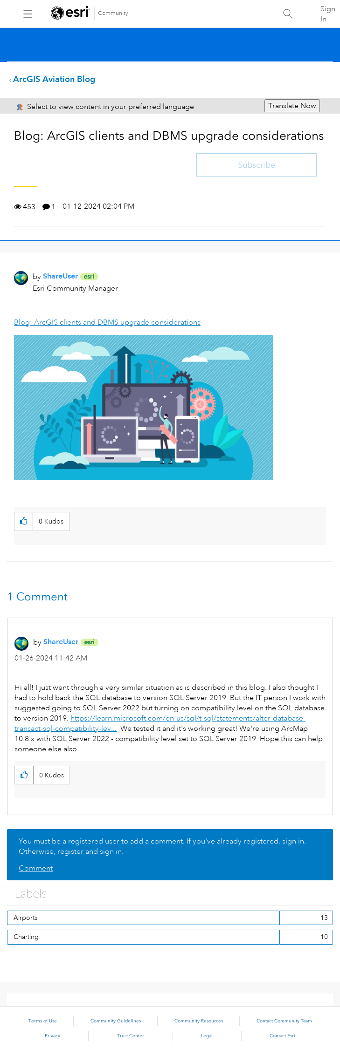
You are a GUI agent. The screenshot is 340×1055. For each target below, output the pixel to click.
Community (113, 13)
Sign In (327, 14)
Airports (25, 917)
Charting (26, 936)
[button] (143, 407)
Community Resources (198, 1021)
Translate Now (292, 105)
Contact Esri (282, 1036)
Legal (207, 1036)
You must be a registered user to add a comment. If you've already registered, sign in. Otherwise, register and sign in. (162, 846)
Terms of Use (42, 1021)
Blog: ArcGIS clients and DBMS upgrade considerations (107, 322)
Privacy (52, 1036)
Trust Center (130, 1036)
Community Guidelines (115, 1021)
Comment (36, 868)
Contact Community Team (284, 1021)
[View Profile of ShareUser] (60, 276)
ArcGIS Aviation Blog (54, 79)
